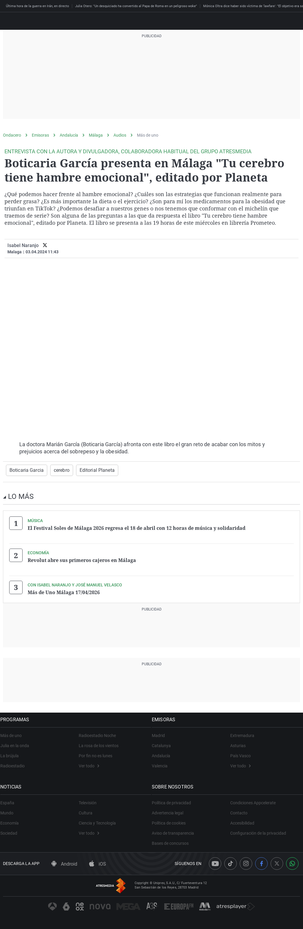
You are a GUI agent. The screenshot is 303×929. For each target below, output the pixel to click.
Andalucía (69, 135)
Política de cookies (171, 820)
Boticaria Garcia (25, 470)
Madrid (161, 733)
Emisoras (40, 135)
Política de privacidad (174, 800)
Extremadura (242, 733)
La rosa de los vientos (99, 743)
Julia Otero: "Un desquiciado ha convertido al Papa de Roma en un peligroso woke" (136, 6)
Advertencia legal (170, 810)
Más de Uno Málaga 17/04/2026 (64, 590)
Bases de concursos (172, 841)
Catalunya (163, 743)
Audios (119, 135)
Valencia (162, 763)
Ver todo (89, 763)
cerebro (57, 470)
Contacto (238, 810)
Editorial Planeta (89, 470)
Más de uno (147, 135)
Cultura (85, 810)
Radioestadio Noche (97, 733)
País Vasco (240, 753)
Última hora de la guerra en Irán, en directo (37, 6)
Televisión (88, 800)
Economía (12, 820)
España (10, 800)
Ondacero (12, 135)
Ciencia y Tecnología (97, 820)
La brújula (12, 753)
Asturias (238, 743)
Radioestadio (15, 763)
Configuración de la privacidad (258, 830)
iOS (97, 862)
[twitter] (45, 245)
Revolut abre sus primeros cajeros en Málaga (82, 559)
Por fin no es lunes (95, 753)
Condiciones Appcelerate (253, 800)
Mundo (9, 810)
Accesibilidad (242, 820)
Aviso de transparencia (175, 830)
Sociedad (11, 830)
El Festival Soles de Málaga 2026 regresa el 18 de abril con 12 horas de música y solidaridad (136, 527)
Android (64, 862)
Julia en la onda (17, 743)
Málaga (96, 135)
